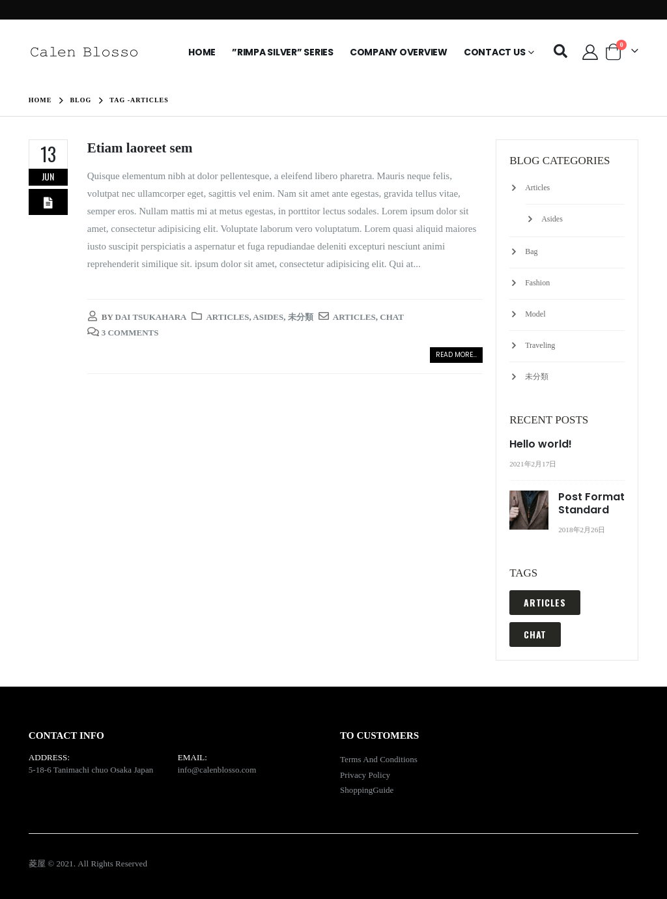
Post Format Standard (591, 503)
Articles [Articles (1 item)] (545, 602)
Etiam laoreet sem (140, 148)
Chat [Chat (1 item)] (535, 634)
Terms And (360, 759)
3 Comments (130, 332)
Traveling (540, 345)
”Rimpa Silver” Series (283, 52)
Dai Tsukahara (151, 317)
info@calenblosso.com (217, 770)
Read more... (456, 355)
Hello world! (540, 443)
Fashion (537, 282)
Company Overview (398, 52)
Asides (268, 317)
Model (535, 314)
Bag (531, 251)
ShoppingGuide (366, 790)
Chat (392, 317)
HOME (202, 52)
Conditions (399, 759)
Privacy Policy (365, 775)
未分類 (300, 317)
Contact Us (495, 52)
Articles (227, 317)
